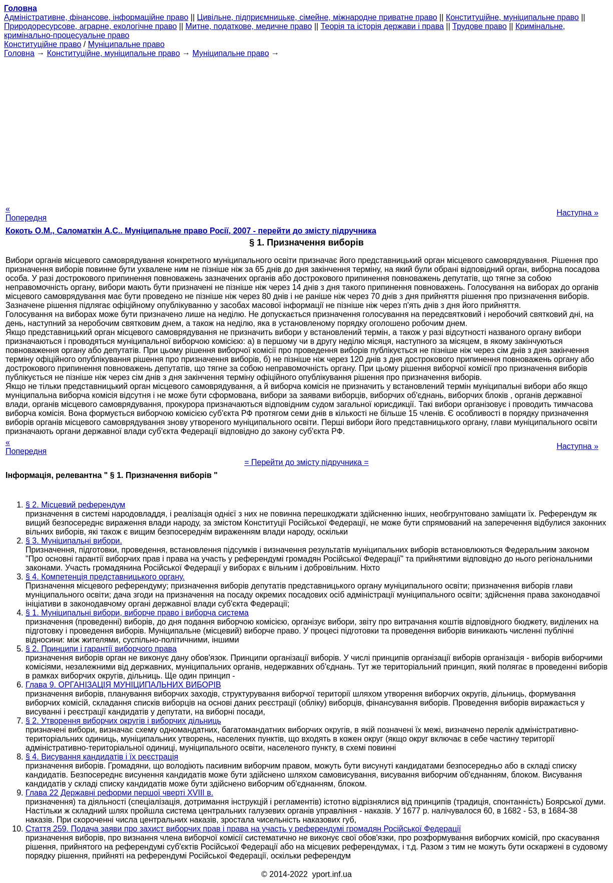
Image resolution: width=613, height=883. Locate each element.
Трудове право (479, 26)
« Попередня (26, 213)
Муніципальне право (126, 44)
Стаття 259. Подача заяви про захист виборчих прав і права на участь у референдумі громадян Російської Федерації (243, 828)
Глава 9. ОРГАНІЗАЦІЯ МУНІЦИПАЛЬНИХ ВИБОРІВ (123, 684)
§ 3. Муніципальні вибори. (74, 540)
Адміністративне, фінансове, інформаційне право (96, 17)
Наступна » (577, 212)
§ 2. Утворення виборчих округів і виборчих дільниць (123, 720)
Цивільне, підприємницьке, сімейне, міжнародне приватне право (317, 17)
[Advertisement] (307, 128)
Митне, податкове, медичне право (249, 26)
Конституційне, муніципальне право (512, 17)
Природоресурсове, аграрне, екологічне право (90, 26)
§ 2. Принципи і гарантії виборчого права (101, 648)
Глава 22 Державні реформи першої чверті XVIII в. (119, 792)
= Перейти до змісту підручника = (306, 462)
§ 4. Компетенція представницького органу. (105, 576)
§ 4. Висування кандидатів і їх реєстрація (102, 756)
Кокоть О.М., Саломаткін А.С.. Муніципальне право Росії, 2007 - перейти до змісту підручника (191, 230)
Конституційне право (42, 44)
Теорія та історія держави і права (382, 26)
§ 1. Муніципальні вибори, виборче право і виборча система (137, 612)
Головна (19, 53)
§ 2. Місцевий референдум (75, 504)
